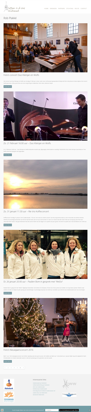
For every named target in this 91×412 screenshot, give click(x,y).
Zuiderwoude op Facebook (39, 383)
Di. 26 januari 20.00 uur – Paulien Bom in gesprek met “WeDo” (33, 281)
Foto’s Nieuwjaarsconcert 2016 (18, 349)
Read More (7, 86)
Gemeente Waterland (38, 394)
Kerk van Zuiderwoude (39, 387)
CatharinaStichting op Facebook (41, 385)
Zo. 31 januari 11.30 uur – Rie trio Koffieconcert (26, 211)
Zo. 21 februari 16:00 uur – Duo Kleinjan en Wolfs (27, 143)
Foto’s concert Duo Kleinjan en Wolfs (21, 75)
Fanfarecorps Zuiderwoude (40, 389)
